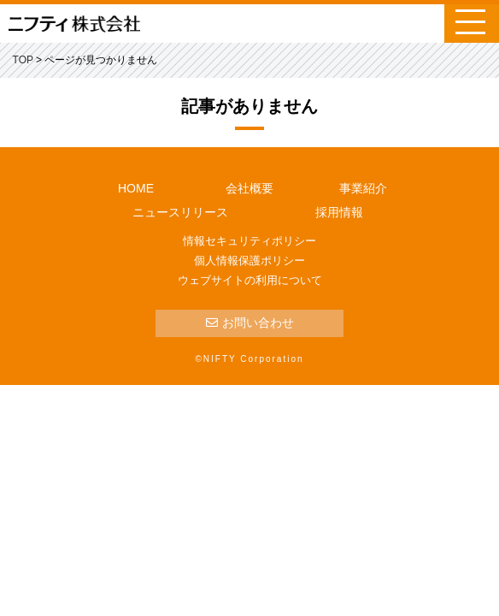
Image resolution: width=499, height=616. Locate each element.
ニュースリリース (180, 212)
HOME (136, 188)
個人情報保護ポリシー (249, 260)
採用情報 (339, 212)
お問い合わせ (250, 322)
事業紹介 (363, 188)
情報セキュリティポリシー (249, 240)
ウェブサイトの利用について (250, 280)
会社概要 (249, 188)
